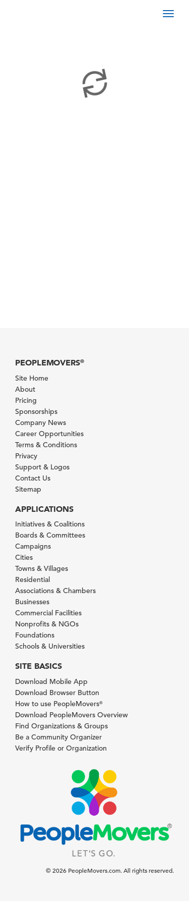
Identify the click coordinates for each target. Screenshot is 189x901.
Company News (40, 422)
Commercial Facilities (48, 612)
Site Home (31, 378)
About (25, 389)
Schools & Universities (50, 646)
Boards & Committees (50, 535)
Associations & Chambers (55, 590)
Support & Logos (42, 466)
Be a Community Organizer (58, 736)
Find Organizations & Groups (61, 725)
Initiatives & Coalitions (50, 523)
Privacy (26, 455)
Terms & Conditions (46, 444)
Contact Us (32, 478)
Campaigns (33, 546)
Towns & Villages (41, 568)
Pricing (26, 400)
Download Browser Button (57, 692)
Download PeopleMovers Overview (71, 714)
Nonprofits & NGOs (47, 623)
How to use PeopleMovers (58, 703)
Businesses (32, 601)
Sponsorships (36, 411)
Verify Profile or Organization (61, 748)
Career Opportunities (49, 433)
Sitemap (28, 489)
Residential (32, 579)
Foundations (34, 635)
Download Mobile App (51, 681)
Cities (24, 557)
